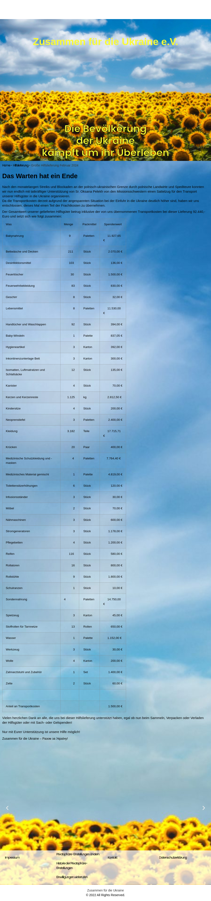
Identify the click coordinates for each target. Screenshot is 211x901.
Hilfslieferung (20, 165)
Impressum (12, 857)
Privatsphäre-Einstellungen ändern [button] (77, 854)
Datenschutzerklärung (173, 857)
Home (6, 165)
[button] (7, 807)
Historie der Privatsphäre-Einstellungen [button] (71, 865)
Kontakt (112, 857)
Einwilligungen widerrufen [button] (71, 877)
